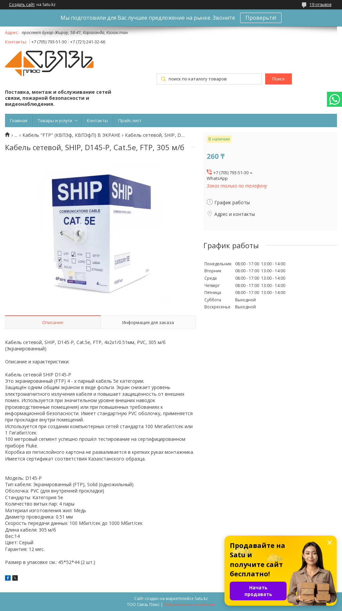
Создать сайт (22, 4)
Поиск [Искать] (278, 78)
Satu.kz (201, 598)
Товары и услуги (55, 120)
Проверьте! (260, 17)
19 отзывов (320, 4)
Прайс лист (130, 120)
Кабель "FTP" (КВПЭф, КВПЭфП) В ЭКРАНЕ (71, 135)
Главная (18, 120)
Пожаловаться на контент (189, 604)
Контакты (97, 120)
